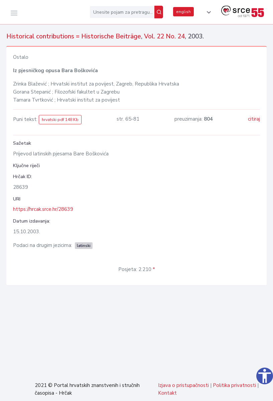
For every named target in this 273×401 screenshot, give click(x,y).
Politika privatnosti (234, 385)
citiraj (254, 119)
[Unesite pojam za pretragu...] (122, 12)
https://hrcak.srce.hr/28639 (43, 209)
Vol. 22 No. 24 (164, 36)
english (183, 11)
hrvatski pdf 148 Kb (60, 119)
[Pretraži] (158, 12)
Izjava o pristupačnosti (183, 385)
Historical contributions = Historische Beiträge (73, 36)
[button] (207, 12)
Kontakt (167, 393)
